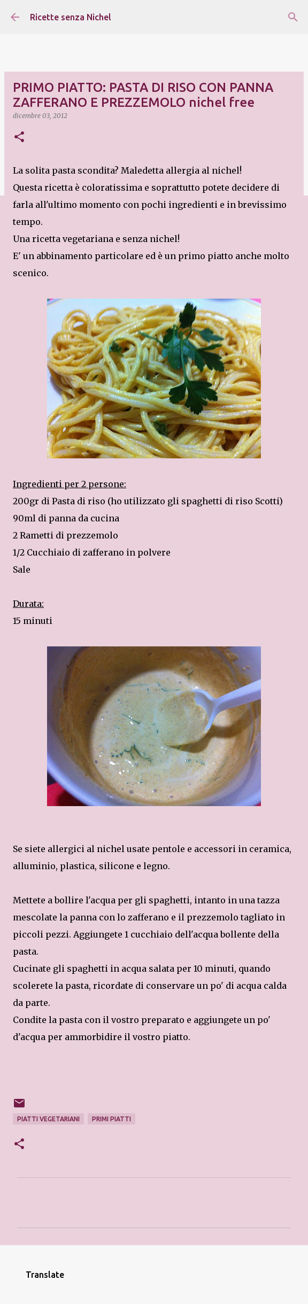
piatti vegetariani (48, 1118)
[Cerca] (293, 17)
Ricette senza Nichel (70, 17)
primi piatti (111, 1118)
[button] (19, 137)
